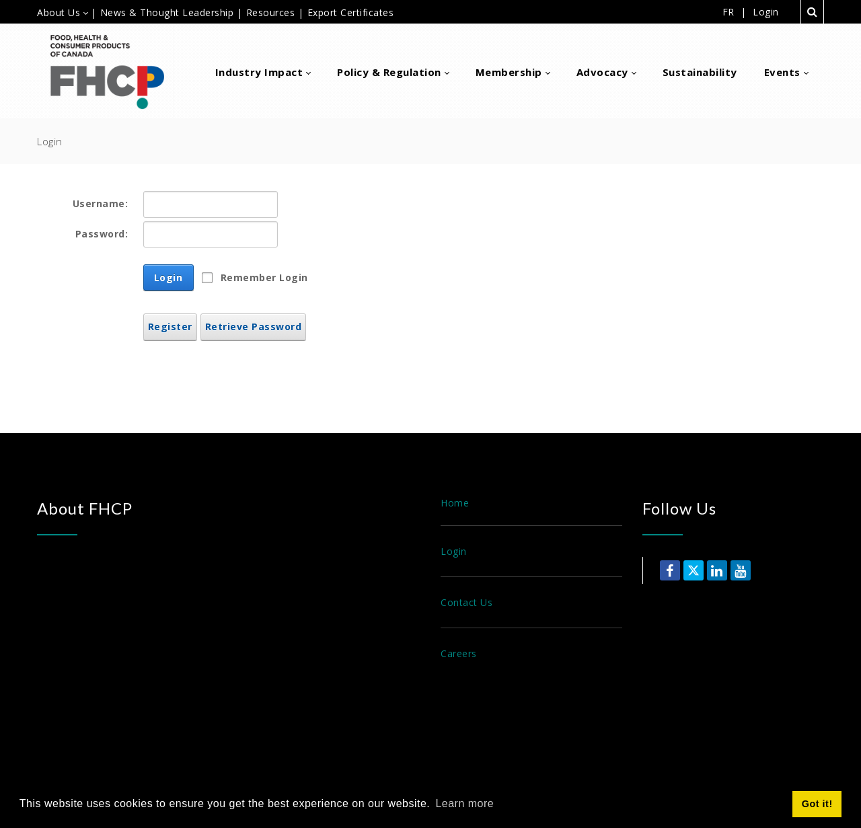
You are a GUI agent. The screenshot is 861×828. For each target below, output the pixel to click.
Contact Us (466, 602)
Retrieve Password (253, 326)
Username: (100, 203)
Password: (101, 233)
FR (728, 11)
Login (766, 12)
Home (455, 502)
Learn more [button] (464, 803)
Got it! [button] (817, 803)
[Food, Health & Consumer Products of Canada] (112, 71)
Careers (459, 653)
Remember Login (264, 277)
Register (170, 326)
